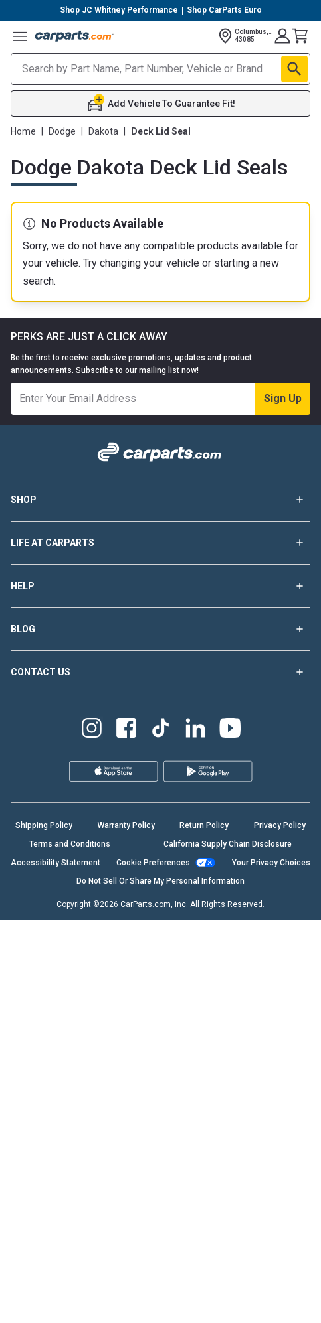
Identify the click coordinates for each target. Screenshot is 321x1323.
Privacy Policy (280, 825)
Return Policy (204, 825)
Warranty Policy (126, 825)
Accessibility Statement (55, 862)
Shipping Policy (43, 825)
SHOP (160, 499)
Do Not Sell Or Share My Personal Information (160, 881)
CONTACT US (160, 672)
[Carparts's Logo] (74, 36)
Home (23, 131)
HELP (160, 585)
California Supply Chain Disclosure (227, 844)
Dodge (62, 131)
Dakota (103, 131)
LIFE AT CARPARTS (160, 542)
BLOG (160, 629)
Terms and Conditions (69, 844)
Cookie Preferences (153, 862)
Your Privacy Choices (271, 862)
